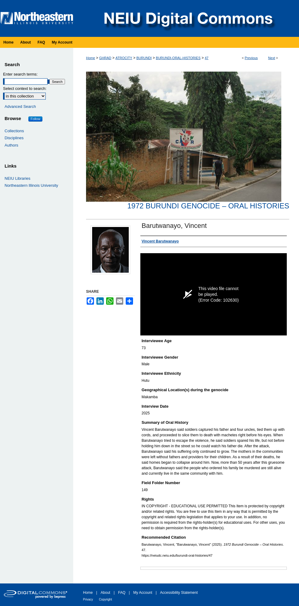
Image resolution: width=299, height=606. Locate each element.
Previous (251, 58)
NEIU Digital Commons (187, 18)
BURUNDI (144, 58)
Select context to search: (24, 88)
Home (90, 58)
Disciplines (14, 138)
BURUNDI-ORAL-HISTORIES (178, 58)
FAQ (121, 592)
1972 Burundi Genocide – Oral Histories (208, 206)
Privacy (88, 599)
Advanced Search (20, 106)
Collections (14, 131)
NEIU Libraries (18, 178)
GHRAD (105, 58)
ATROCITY (123, 58)
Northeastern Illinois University (31, 185)
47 (206, 58)
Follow (35, 119)
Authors (11, 145)
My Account (142, 592)
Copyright (105, 599)
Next (271, 58)
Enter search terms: (20, 74)
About (105, 592)
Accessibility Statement (179, 592)
